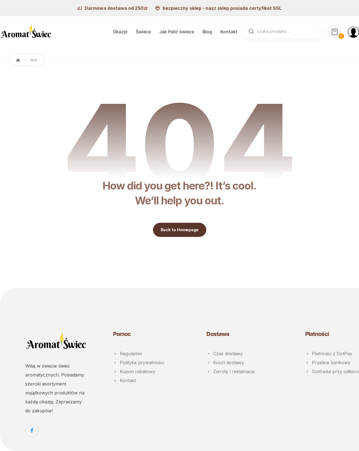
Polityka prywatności (138, 362)
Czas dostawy (224, 353)
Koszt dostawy (225, 362)
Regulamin (127, 353)
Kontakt (124, 380)
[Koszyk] (334, 31)
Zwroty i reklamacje (230, 371)
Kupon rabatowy (134, 371)
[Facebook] (32, 430)
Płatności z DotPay (328, 353)
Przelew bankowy (327, 362)
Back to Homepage (179, 229)
